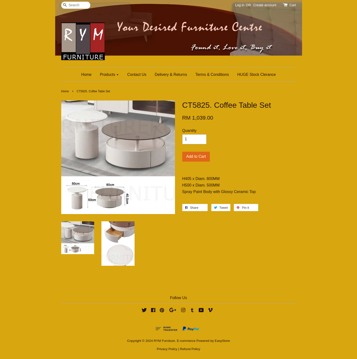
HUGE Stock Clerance (256, 74)
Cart (292, 5)
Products (109, 74)
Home (86, 74)
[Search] (75, 5)
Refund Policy (190, 349)
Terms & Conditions (212, 74)
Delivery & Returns (171, 74)
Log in (239, 5)
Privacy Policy (167, 349)
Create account (264, 5)
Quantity (189, 131)
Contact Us (136, 74)
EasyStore (222, 341)
